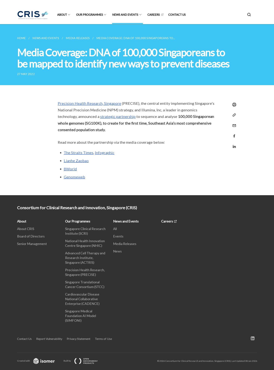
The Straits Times (78, 152)
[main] (137, 109)
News (117, 251)
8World (70, 169)
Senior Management (32, 244)
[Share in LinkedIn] (233, 144)
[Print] (233, 104)
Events (118, 236)
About (62, 14)
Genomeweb (74, 177)
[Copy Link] (233, 115)
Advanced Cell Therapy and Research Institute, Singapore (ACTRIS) (85, 257)
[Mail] (233, 123)
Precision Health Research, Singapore (89, 103)
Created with (39, 360)
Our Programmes (89, 14)
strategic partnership (118, 116)
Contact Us (24, 338)
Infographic (104, 152)
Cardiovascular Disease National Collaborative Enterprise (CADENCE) (82, 299)
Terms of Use (103, 338)
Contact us (177, 14)
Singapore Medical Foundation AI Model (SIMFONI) (80, 315)
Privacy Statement (78, 338)
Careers (153, 14)
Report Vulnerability (49, 338)
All (115, 229)
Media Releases (124, 244)
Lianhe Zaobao (76, 160)
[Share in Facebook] (233, 133)
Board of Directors (31, 236)
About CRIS (25, 229)
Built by (84, 360)
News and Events (125, 14)
